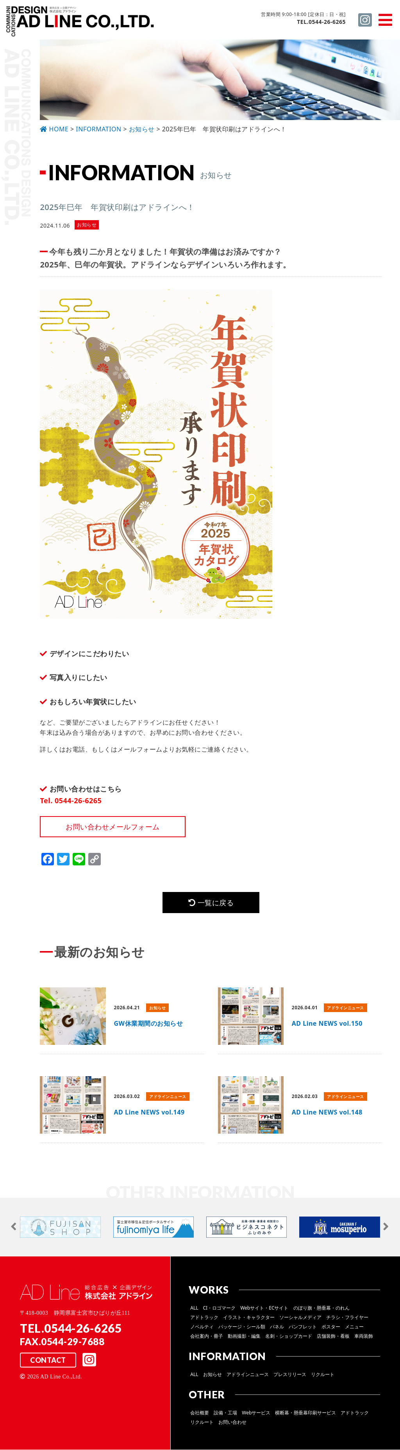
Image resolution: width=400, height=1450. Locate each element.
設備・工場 (225, 1413)
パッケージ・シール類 (241, 1327)
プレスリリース (289, 1374)
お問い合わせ (232, 1422)
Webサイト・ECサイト (264, 1308)
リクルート (322, 1374)
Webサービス (256, 1413)
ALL (194, 1308)
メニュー (354, 1327)
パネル (277, 1327)
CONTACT (48, 1360)
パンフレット (303, 1327)
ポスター (330, 1327)
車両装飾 (363, 1336)
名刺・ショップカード (288, 1336)
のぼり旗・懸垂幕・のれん (321, 1308)
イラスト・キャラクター (249, 1317)
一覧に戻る (211, 902)
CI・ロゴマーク (219, 1308)
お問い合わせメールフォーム (113, 826)
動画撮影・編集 (244, 1336)
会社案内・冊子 (206, 1336)
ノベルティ (202, 1327)
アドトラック (204, 1317)
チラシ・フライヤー (347, 1317)
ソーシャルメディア (300, 1317)
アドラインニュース (248, 1374)
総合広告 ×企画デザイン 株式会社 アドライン (80, 22)
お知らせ (212, 1374)
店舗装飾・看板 (333, 1336)
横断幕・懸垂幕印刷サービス (305, 1413)
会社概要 (199, 1413)
